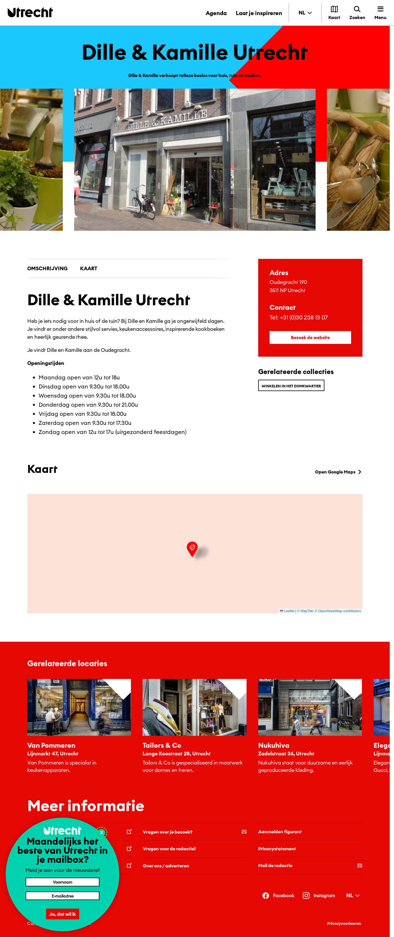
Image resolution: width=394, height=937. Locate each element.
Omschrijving (47, 268)
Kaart (88, 268)
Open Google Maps (338, 471)
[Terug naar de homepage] (30, 12)
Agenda (216, 12)
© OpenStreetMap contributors (338, 611)
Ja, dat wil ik (62, 914)
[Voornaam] (62, 882)
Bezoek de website (310, 337)
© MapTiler (305, 611)
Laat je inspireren (259, 12)
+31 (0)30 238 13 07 (304, 317)
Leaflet (287, 611)
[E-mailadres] (62, 896)
